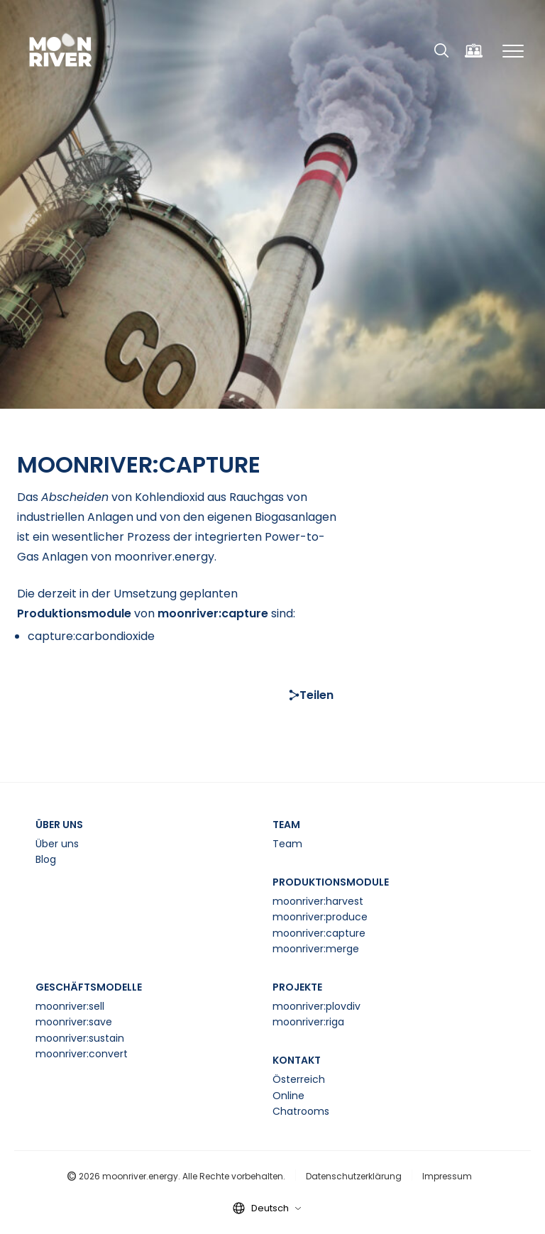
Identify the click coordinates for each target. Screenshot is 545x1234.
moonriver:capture (318, 933)
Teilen (311, 695)
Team (287, 844)
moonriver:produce (320, 917)
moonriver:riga (308, 1022)
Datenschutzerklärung (354, 1176)
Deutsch (276, 1208)
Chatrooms (300, 1111)
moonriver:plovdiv (316, 1006)
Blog (45, 859)
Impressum (447, 1176)
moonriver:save (73, 1022)
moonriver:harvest (317, 901)
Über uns (57, 844)
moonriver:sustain (79, 1038)
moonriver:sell (69, 1006)
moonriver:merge (315, 949)
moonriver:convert (81, 1054)
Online (288, 1096)
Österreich (298, 1079)
